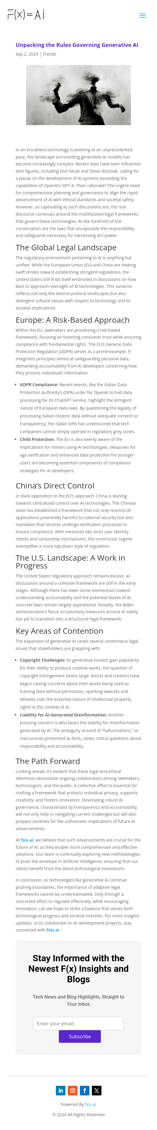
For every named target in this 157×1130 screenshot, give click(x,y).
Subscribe (80, 1036)
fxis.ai (27, 840)
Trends (49, 54)
